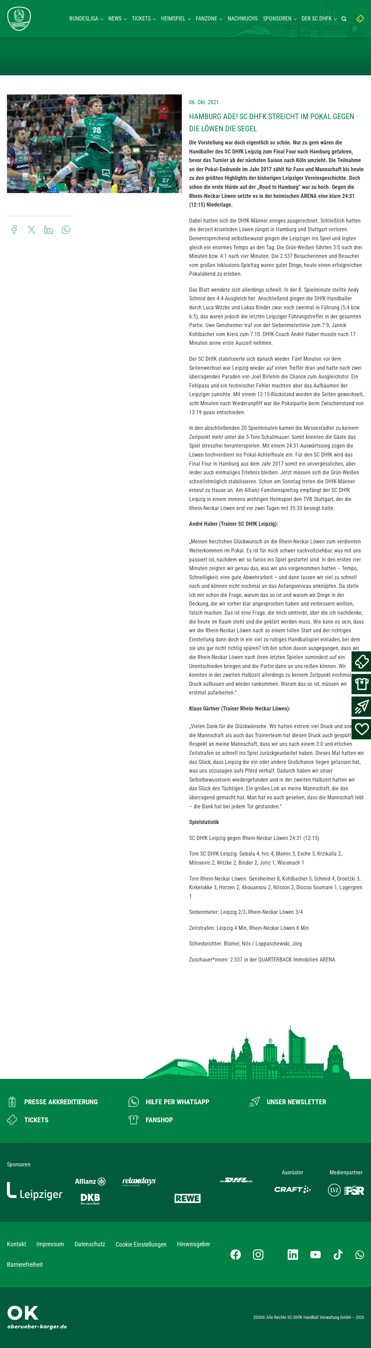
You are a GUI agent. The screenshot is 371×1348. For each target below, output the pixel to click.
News (114, 18)
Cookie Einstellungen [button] (141, 1244)
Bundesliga (83, 18)
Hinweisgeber (193, 1244)
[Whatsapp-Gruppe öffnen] (359, 1254)
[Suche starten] (345, 18)
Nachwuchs (243, 18)
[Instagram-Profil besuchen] (258, 1254)
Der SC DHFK (317, 18)
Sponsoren (277, 18)
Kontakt (16, 1244)
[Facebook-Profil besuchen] (235, 1254)
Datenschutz (90, 1244)
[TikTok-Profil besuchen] (338, 1254)
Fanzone (206, 18)
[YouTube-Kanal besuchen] (315, 1254)
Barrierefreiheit (25, 1264)
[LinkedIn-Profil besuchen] (293, 1254)
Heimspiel (173, 18)
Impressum (50, 1244)
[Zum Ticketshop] (28, 1119)
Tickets (141, 18)
